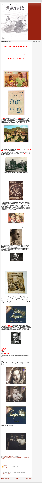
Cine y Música (14, 457)
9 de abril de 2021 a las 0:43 (6, 467)
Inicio (17, 478)
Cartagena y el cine (6, 457)
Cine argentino (11, 457)
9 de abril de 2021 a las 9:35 (6, 473)
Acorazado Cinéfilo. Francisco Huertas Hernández (19, 5)
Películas (20, 457)
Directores (17, 457)
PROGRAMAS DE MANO (25, 457)
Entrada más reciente (5, 478)
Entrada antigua (28, 478)
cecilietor (4, 465)
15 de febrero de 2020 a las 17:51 (7, 463)
